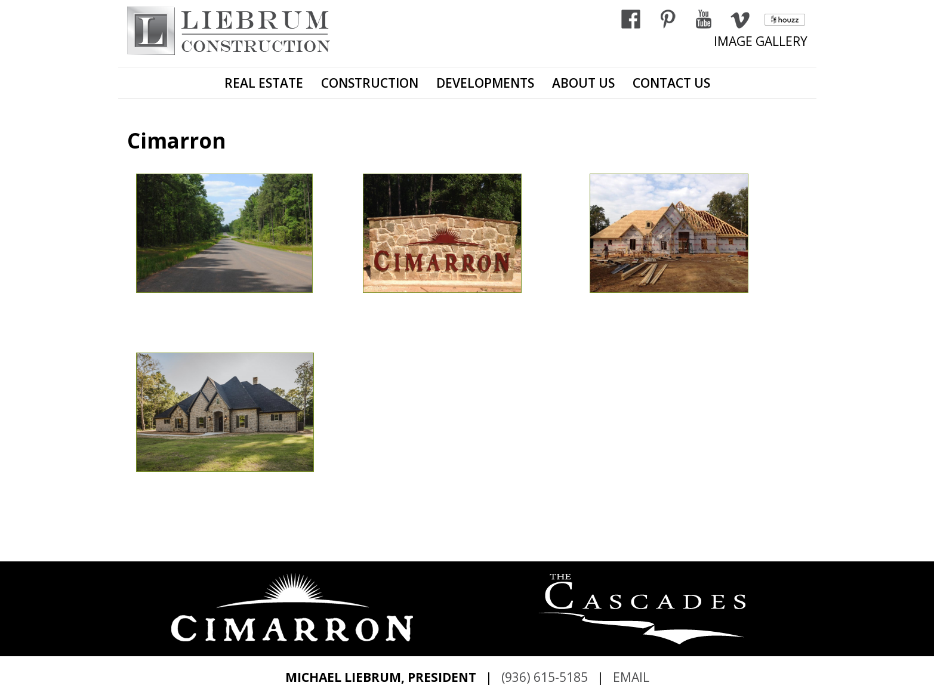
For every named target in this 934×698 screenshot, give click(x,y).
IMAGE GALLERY (760, 41)
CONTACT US (671, 83)
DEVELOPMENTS (485, 83)
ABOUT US (583, 83)
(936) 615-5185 (544, 677)
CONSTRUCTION (369, 83)
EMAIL (631, 677)
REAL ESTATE (263, 83)
